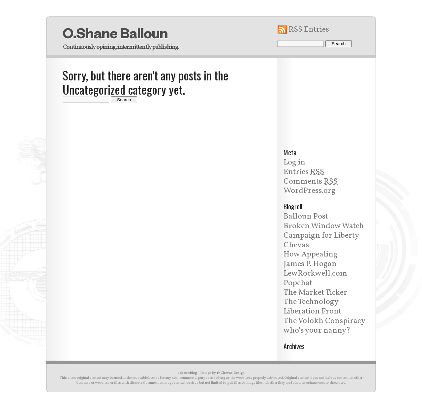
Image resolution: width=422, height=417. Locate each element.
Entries (304, 172)
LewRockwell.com (315, 273)
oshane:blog (187, 373)
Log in (294, 162)
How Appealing (311, 254)
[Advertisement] (326, 99)
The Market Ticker (315, 292)
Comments (311, 181)
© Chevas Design (231, 373)
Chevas (296, 245)
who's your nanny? (317, 330)
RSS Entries (308, 29)
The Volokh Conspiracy (324, 321)
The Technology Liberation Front (312, 306)
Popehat (298, 283)
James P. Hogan (310, 264)
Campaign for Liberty (321, 235)
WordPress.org (310, 190)
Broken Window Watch (324, 226)
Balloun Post (306, 216)
